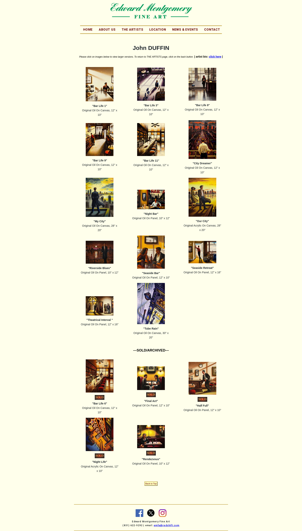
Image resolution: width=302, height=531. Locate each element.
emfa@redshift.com (166, 525)
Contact (212, 29)
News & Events (185, 29)
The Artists (132, 29)
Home (88, 29)
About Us (107, 29)
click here (215, 56)
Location (157, 29)
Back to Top (151, 483)
